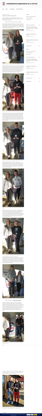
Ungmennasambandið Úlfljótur (21, 4)
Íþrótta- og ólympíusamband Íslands (31, 16)
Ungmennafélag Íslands (29, 52)
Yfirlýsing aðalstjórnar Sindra (32, 39)
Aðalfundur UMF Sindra (31, 34)
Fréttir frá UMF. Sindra (30, 57)
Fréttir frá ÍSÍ (28, 81)
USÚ (8, 14)
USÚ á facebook (28, 19)
